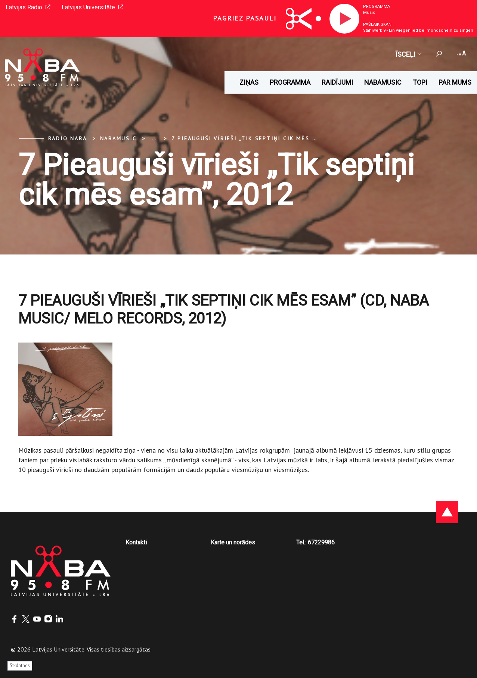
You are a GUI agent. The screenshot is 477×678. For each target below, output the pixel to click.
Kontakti (136, 542)
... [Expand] (154, 138)
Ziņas (248, 82)
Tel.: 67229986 (315, 542)
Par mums (455, 82)
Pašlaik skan (377, 24)
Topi (420, 82)
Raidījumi (337, 82)
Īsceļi (408, 54)
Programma (376, 6)
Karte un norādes (233, 542)
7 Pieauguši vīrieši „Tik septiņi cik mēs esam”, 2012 (261, 138)
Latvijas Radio (28, 7)
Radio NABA (67, 138)
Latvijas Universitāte (92, 7)
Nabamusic (383, 82)
